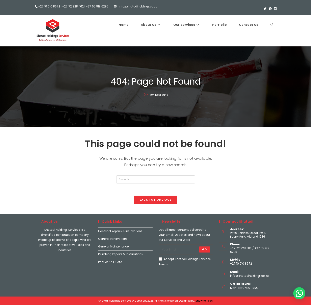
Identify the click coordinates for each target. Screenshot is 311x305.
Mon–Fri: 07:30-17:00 (244, 288)
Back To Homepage (155, 200)
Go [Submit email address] (204, 249)
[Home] (144, 95)
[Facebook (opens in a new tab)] (270, 9)
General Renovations (112, 239)
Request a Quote (110, 262)
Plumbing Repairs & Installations (120, 254)
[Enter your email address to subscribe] (186, 249)
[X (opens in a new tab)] (265, 9)
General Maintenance (113, 246)
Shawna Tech (204, 300)
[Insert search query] (155, 179)
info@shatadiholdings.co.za (249, 276)
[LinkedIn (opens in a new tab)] (275, 9)
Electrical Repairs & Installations (120, 231)
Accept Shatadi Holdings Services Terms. (185, 261)
